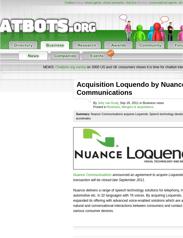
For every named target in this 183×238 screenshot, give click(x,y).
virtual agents (92, 2)
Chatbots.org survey (70, 67)
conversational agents (163, 2)
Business (113, 107)
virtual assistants (113, 2)
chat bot (131, 2)
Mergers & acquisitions (138, 107)
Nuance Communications (92, 175)
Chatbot (70, 2)
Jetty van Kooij (108, 103)
